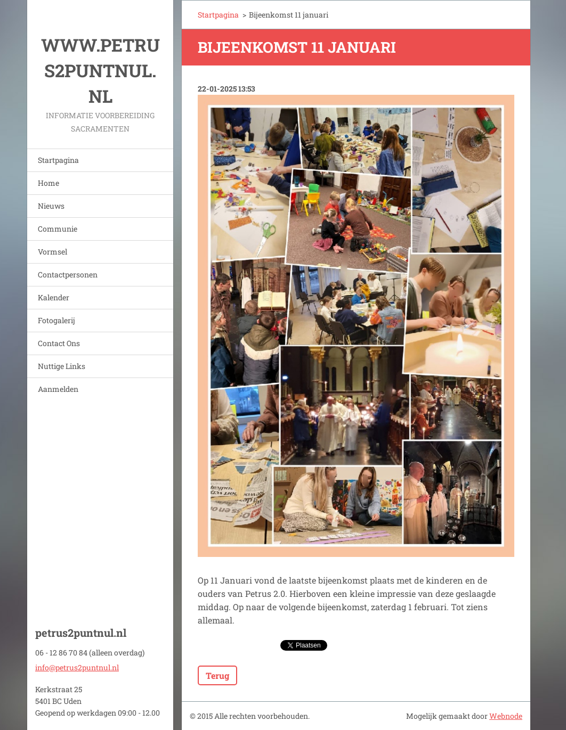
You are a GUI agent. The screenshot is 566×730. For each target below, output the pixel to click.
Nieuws (51, 206)
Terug (217, 675)
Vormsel (52, 252)
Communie (57, 229)
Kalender (53, 297)
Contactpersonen (68, 274)
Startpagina (58, 160)
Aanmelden (58, 389)
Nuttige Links (61, 366)
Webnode (505, 716)
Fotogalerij (56, 320)
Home (48, 183)
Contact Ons (59, 343)
